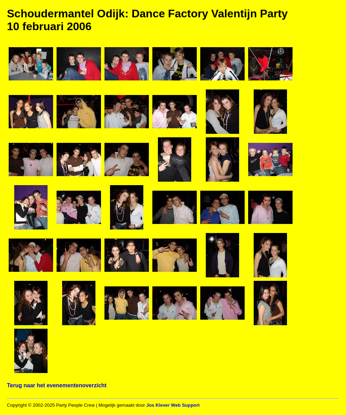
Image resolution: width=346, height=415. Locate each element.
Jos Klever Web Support (173, 405)
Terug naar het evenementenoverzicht (57, 385)
